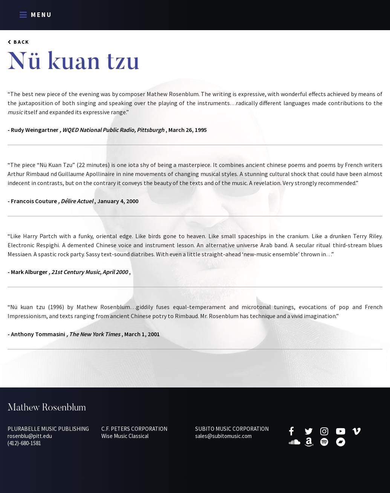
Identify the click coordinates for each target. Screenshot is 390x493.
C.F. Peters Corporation (134, 428)
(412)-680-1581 (24, 443)
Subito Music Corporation (232, 428)
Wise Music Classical (124, 435)
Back (21, 41)
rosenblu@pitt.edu (30, 435)
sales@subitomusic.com (223, 435)
